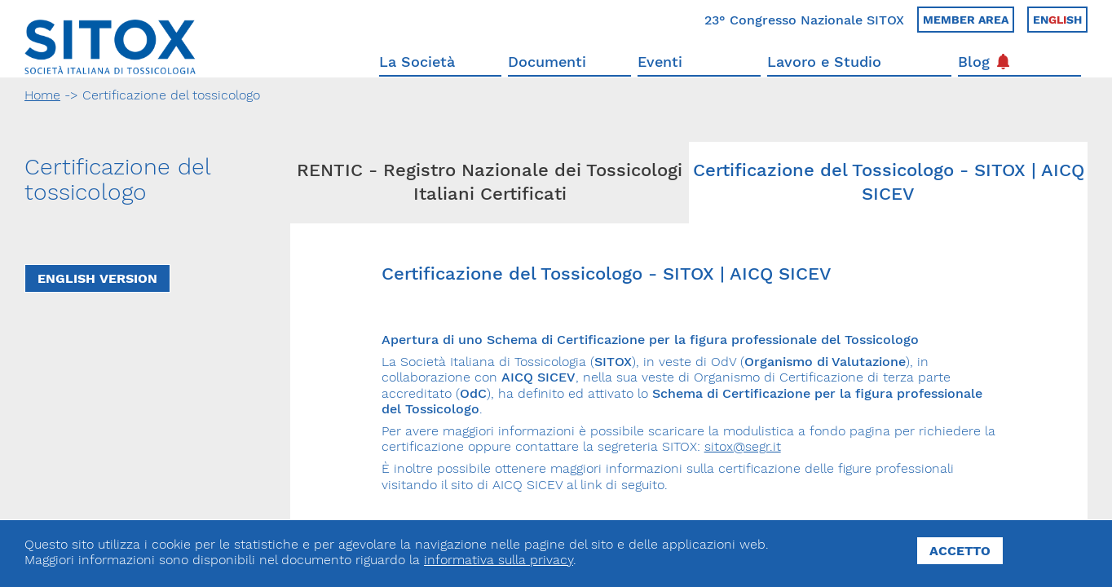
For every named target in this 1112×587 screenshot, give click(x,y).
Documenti (547, 61)
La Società (417, 61)
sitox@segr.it (742, 446)
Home (42, 95)
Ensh (1057, 19)
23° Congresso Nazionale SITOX (804, 20)
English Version (97, 278)
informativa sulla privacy (498, 559)
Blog (983, 61)
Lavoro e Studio (824, 61)
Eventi (660, 61)
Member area (965, 19)
